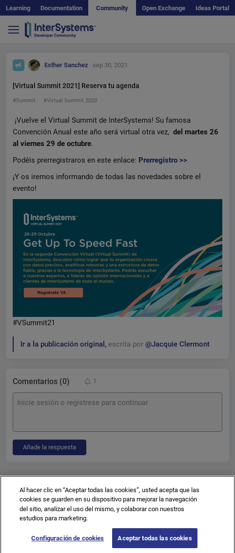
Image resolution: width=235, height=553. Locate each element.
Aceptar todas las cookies (155, 542)
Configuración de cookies (67, 542)
